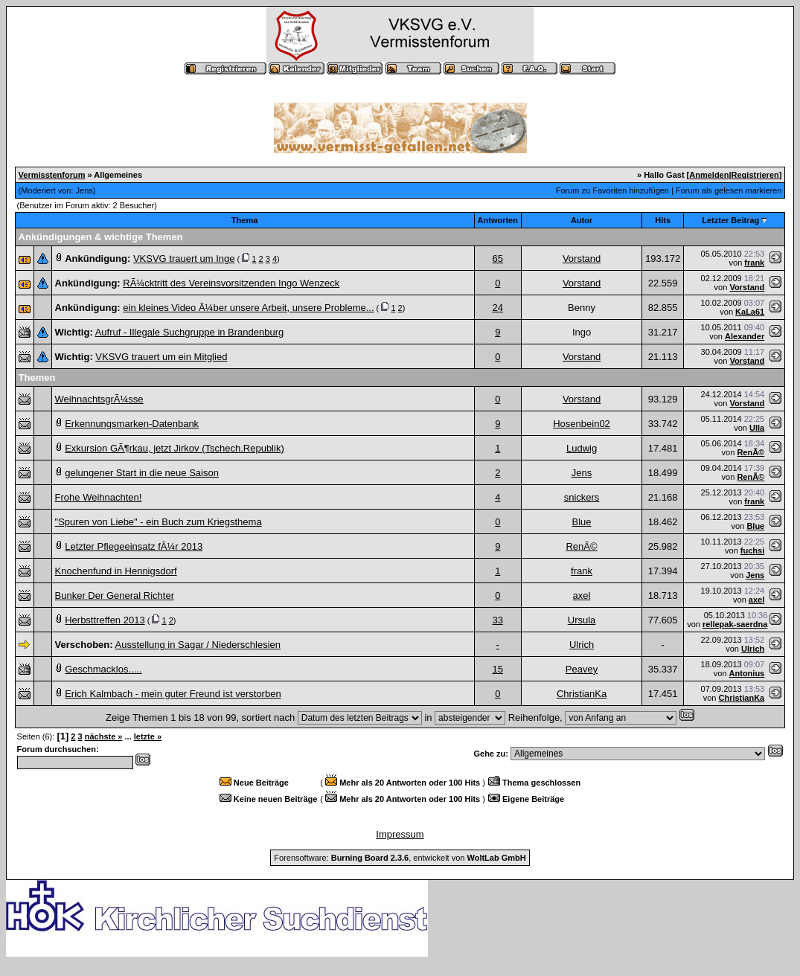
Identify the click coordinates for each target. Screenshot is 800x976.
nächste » (104, 736)
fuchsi (752, 550)
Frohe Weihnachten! (98, 497)
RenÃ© (750, 452)
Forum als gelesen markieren (728, 190)
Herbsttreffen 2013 (104, 620)
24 (498, 307)
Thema (244, 220)
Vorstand (582, 258)
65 (498, 258)
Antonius (747, 673)
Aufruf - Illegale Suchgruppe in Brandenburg (189, 332)
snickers (582, 497)
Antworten (498, 220)
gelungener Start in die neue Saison (142, 472)
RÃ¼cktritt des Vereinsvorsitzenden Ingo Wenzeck (231, 283)
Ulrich (581, 644)
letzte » (147, 736)
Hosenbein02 (581, 423)
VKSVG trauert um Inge (184, 258)
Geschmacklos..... (103, 669)
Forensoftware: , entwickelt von (399, 857)
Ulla (756, 427)
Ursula (582, 620)
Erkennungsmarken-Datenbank (132, 423)
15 (498, 669)
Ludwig (581, 448)
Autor (581, 220)
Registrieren (755, 174)
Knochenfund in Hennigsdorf (116, 571)
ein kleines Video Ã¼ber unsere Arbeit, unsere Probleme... (248, 307)
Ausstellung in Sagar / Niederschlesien (198, 644)
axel (582, 595)
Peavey (582, 669)
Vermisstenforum (52, 174)
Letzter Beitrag (730, 220)
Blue (582, 521)
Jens (84, 190)
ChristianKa (582, 693)
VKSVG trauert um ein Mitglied (161, 356)
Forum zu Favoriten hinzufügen (612, 190)
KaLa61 (749, 311)
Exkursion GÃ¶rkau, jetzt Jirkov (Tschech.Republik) (174, 448)
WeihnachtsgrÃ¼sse (99, 399)
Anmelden (709, 174)
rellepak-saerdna (735, 624)
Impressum (399, 834)
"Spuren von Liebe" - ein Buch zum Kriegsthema (158, 521)
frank (754, 262)
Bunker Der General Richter (114, 595)
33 (498, 620)
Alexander (744, 336)
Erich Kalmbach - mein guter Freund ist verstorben (173, 693)
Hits (663, 220)
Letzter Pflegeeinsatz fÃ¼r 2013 (133, 546)
